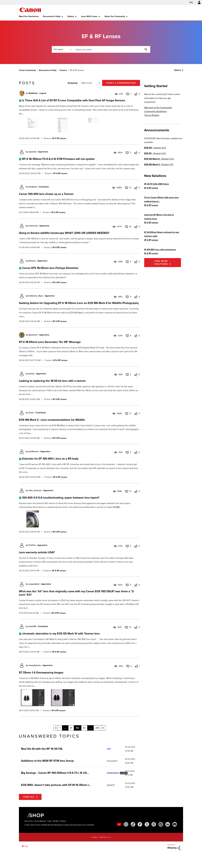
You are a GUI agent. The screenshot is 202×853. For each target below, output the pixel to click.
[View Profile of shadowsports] (113, 772)
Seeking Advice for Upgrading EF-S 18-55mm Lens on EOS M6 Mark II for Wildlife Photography (79, 303)
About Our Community (115, 16)
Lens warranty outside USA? (37, 552)
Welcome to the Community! (158, 107)
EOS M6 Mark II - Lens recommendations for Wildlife (52, 420)
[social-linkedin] (167, 824)
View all (28, 796)
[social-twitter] (147, 824)
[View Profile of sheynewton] (112, 760)
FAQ (191, 2)
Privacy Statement (40, 821)
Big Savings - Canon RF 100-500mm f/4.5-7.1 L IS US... (55, 773)
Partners (63, 821)
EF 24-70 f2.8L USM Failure (156, 184)
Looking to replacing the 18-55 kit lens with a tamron (52, 381)
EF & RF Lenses (59, 138)
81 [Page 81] (71, 727)
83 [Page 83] (84, 727)
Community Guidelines (155, 111)
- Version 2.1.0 (155, 147)
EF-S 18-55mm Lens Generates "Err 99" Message (50, 342)
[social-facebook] (140, 824)
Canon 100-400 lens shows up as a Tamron (46, 194)
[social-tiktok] (133, 824)
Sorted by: (73, 83)
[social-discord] (174, 824)
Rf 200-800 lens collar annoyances (160, 249)
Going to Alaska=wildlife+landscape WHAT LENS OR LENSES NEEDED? (64, 233)
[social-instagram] (126, 824)
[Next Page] (103, 728)
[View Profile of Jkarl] (109, 748)
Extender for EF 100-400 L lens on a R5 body (50, 458)
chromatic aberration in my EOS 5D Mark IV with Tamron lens (61, 633)
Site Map (56, 821)
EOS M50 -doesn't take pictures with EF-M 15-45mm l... (56, 785)
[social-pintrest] (161, 824)
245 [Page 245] (97, 727)
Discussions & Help (51, 16)
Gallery (70, 16)
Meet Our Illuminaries (29, 16)
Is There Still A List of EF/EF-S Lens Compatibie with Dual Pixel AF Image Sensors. (74, 100)
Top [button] (26, 846)
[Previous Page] (55, 728)
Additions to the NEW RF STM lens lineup (47, 761)
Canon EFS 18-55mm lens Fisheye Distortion (50, 268)
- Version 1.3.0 (155, 153)
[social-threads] (154, 824)
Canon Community (30, 9)
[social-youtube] (119, 824)
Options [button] (177, 70)
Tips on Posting (151, 115)
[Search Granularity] (62, 49)
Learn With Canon (89, 16)
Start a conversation (121, 82)
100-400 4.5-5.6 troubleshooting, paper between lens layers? (60, 497)
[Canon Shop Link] (34, 815)
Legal (49, 821)
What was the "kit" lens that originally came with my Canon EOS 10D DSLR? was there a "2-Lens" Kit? (76, 593)
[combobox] (111, 49)
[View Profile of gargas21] (110, 784)
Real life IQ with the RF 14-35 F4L (42, 749)
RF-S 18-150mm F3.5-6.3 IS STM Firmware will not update (58, 159)
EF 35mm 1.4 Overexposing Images (41, 672)
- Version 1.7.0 (158, 164)
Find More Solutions (161, 263)
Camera (63, 70)
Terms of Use (28, 821)
